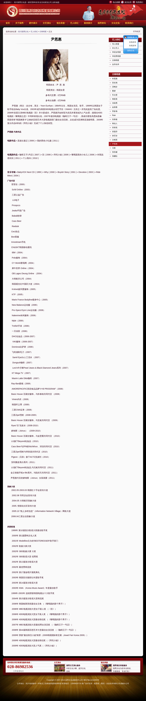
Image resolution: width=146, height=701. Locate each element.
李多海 (114, 111)
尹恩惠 (114, 144)
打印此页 (136, 31)
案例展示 (88, 23)
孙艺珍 (114, 136)
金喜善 (114, 107)
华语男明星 (116, 56)
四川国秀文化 (23, 32)
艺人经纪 (74, 23)
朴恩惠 (114, 79)
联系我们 (139, 2)
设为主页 (128, 2)
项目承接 (61, 23)
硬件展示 (33, 23)
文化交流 (115, 23)
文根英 (114, 140)
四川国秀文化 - (34, 12)
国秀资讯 (102, 23)
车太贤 (114, 95)
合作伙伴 (115, 64)
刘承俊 (114, 119)
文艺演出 (47, 23)
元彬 (114, 148)
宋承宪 (114, 128)
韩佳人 (114, 123)
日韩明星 (43, 32)
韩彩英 (114, 99)
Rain (114, 115)
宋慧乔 (114, 132)
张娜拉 (114, 156)
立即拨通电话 (18, 671)
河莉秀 (114, 103)
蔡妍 (114, 91)
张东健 (114, 152)
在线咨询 (132, 42)
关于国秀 (19, 23)
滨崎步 (114, 87)
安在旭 (114, 83)
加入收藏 (116, 2)
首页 (8, 23)
